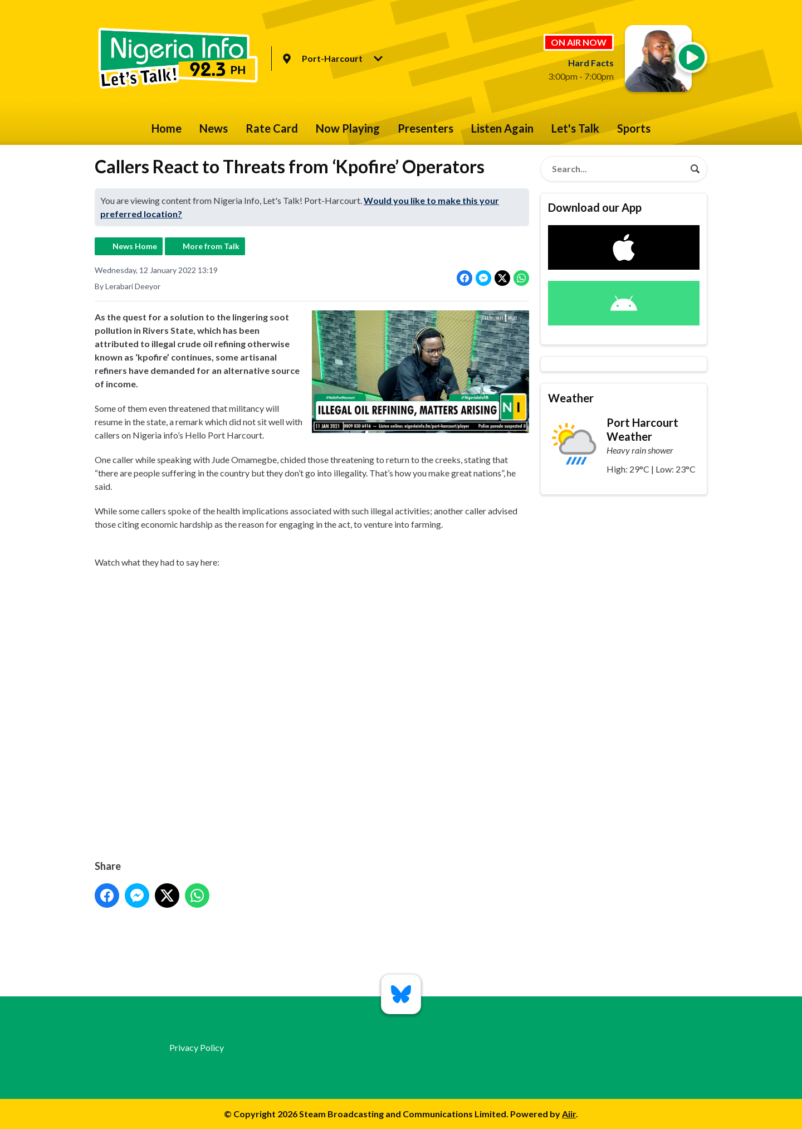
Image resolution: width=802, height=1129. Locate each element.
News (213, 128)
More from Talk (211, 246)
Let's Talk (575, 128)
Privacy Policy (196, 1047)
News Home (135, 246)
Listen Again (502, 128)
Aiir (569, 1113)
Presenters (425, 128)
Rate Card (272, 128)
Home (166, 128)
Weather (571, 398)
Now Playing (348, 128)
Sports (634, 128)
